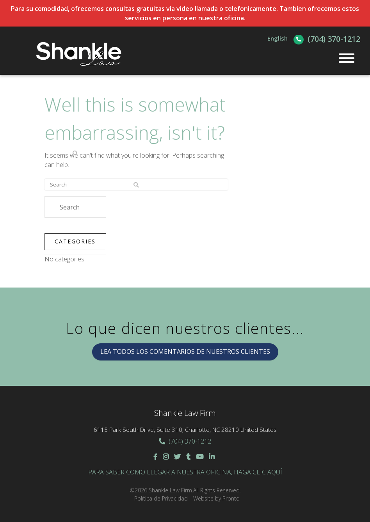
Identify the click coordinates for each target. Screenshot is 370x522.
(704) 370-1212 (334, 39)
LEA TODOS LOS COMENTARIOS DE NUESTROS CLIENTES (185, 351)
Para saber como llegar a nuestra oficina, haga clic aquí (185, 472)
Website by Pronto (216, 498)
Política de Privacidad (161, 498)
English (277, 38)
